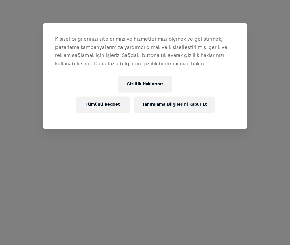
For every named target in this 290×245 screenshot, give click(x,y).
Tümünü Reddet (103, 104)
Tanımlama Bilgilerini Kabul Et (174, 104)
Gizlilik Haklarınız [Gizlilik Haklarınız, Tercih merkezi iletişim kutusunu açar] (145, 84)
